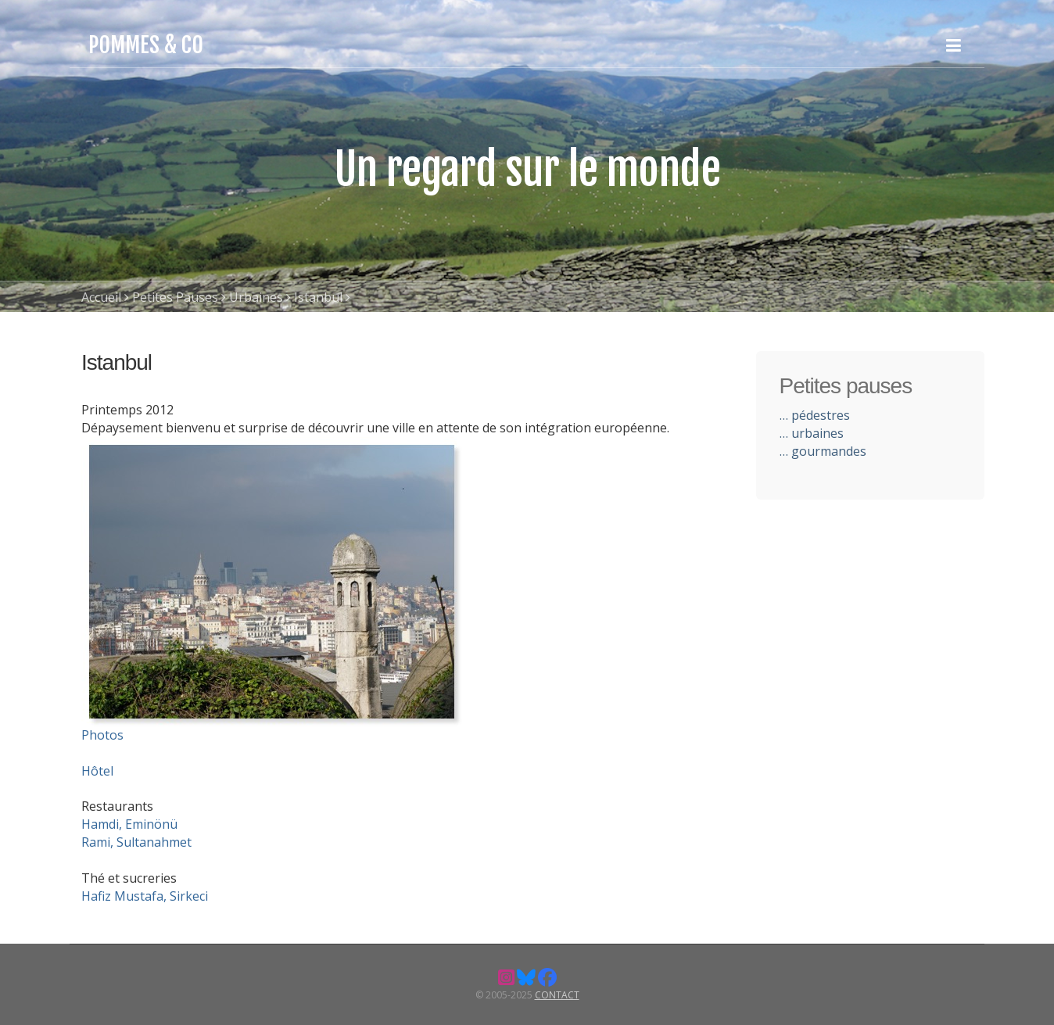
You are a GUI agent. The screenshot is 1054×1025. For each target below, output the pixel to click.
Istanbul (318, 297)
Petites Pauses (175, 297)
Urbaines (256, 297)
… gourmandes (823, 451)
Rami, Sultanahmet (136, 842)
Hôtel (97, 771)
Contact (557, 995)
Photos (102, 735)
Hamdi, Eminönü (129, 824)
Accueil (101, 297)
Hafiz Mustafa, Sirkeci (144, 896)
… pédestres (815, 415)
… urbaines (812, 433)
